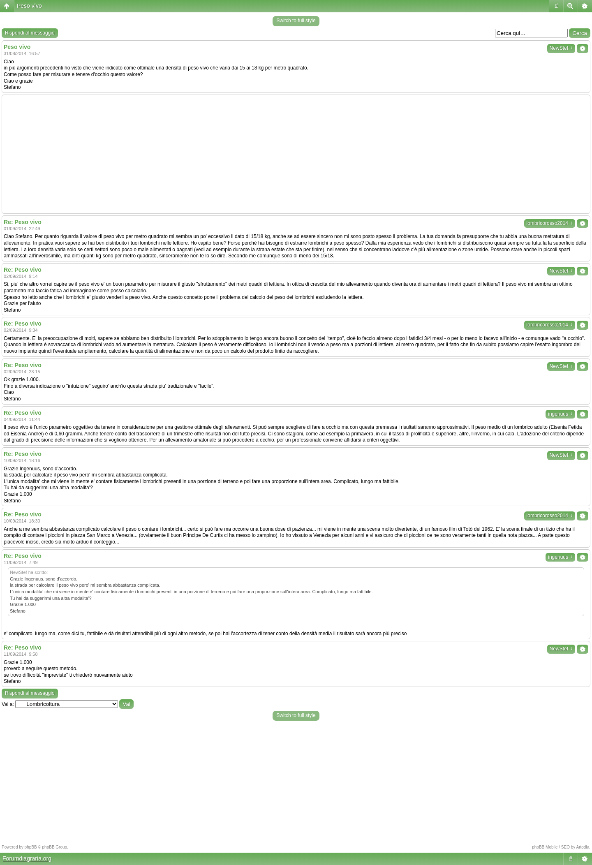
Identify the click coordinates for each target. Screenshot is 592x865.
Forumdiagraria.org (26, 858)
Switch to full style (295, 20)
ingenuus (560, 414)
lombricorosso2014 (550, 223)
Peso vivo (29, 5)
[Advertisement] (296, 154)
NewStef (561, 48)
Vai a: (8, 704)
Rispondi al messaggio (30, 33)
